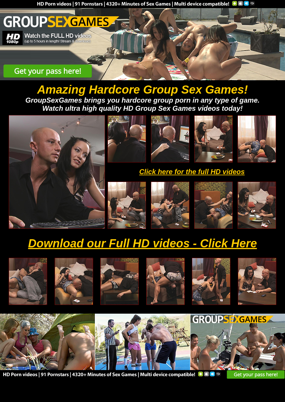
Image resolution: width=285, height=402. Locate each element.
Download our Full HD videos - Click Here (142, 243)
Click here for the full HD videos (192, 172)
